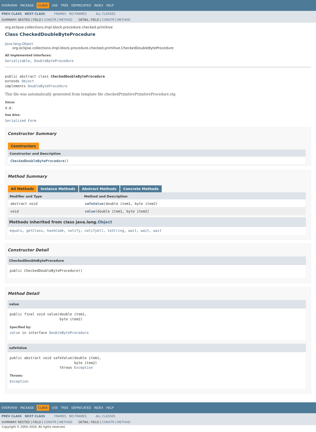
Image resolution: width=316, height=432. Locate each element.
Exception (83, 367)
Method (65, 20)
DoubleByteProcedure (54, 61)
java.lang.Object (19, 44)
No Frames (78, 14)
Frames (60, 14)
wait (132, 231)
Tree (64, 5)
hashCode (55, 231)
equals (16, 231)
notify (74, 231)
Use (55, 5)
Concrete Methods (141, 189)
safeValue (94, 204)
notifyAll (93, 231)
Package (27, 5)
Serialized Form (20, 121)
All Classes (105, 14)
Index (98, 5)
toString (115, 231)
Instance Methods (57, 189)
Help (110, 5)
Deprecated (81, 5)
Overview (9, 5)
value (90, 211)
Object (27, 81)
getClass (34, 231)
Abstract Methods (99, 189)
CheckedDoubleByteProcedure (37, 161)
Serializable (17, 61)
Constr (50, 20)
